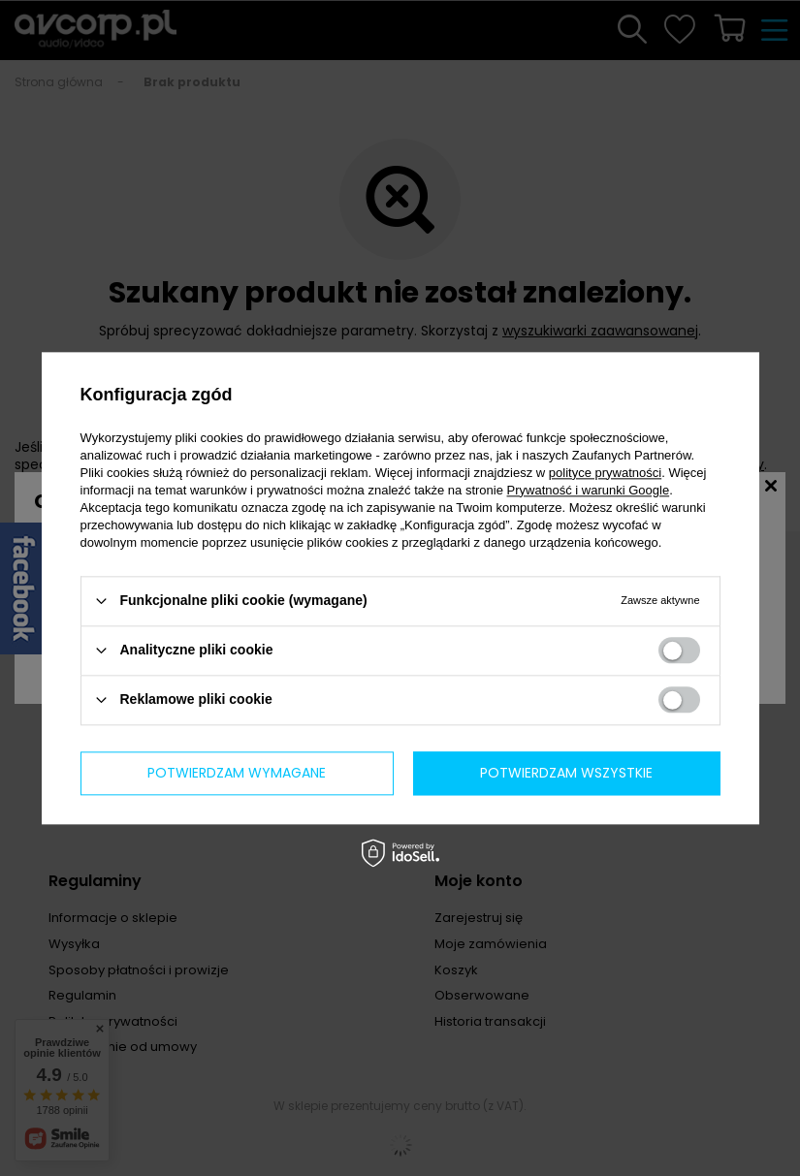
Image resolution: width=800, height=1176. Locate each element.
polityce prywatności (605, 472)
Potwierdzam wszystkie (566, 772)
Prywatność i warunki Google (588, 490)
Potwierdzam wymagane (236, 772)
